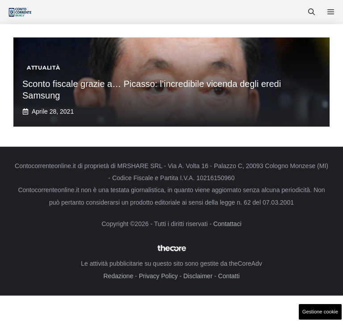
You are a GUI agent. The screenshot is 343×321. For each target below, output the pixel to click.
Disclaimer (197, 276)
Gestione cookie (320, 311)
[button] (311, 12)
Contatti (228, 276)
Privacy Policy (158, 276)
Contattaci (227, 223)
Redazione (118, 276)
